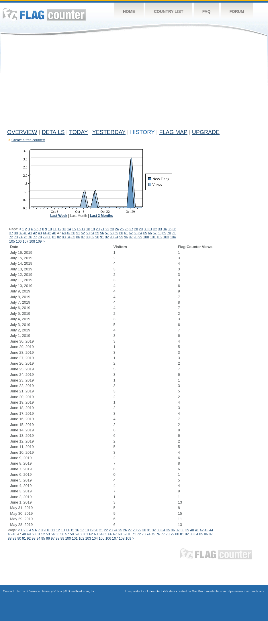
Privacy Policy (52, 591)
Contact (8, 591)
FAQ (206, 11)
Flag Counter (44, 14)
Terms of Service (28, 591)
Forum (236, 11)
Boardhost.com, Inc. (82, 591)
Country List (168, 11)
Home (129, 11)
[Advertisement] (134, 84)
